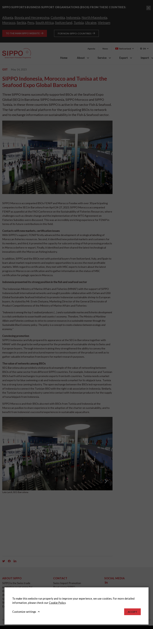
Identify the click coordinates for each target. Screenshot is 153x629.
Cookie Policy (57, 602)
